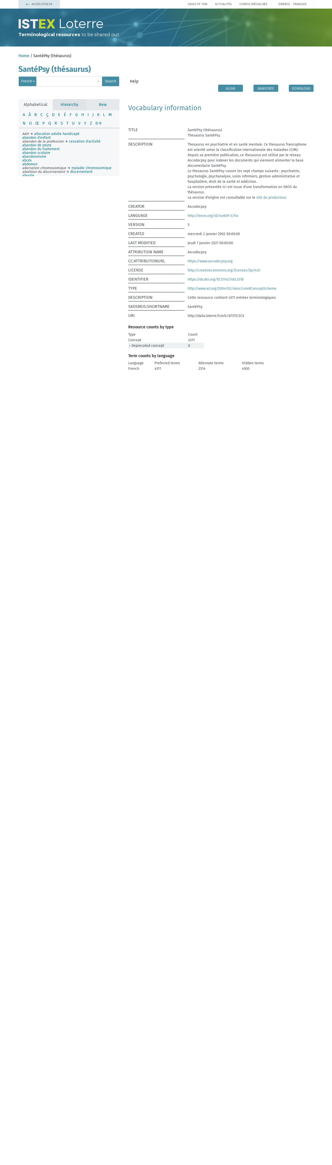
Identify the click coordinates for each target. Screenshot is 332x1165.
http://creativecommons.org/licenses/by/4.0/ (224, 270)
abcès (27, 160)
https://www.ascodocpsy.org (210, 261)
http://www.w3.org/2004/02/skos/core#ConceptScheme (232, 288)
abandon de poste (37, 145)
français (299, 4)
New (103, 104)
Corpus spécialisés (253, 4)
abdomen (29, 164)
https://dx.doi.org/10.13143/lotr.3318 (216, 279)
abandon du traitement (41, 149)
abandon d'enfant (36, 137)
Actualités (223, 4)
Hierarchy (69, 104)
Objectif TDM (197, 4)
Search (110, 81)
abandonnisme (34, 156)
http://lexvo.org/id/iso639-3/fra (213, 216)
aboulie (28, 175)
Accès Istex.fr (39, 4)
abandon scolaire (36, 153)
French (26, 81)
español (284, 4)
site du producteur (271, 197)
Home (23, 55)
